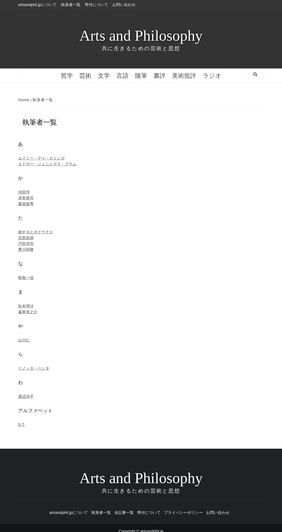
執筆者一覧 (70, 5)
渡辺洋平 (26, 396)
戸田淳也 (26, 244)
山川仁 (24, 340)
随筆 (141, 75)
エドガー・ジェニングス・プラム (47, 164)
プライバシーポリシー (183, 512)
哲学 (67, 75)
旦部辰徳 (26, 238)
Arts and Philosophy (141, 35)
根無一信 (26, 278)
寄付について (96, 5)
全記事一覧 (124, 512)
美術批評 (184, 75)
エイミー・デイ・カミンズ (41, 158)
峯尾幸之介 (28, 312)
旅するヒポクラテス (35, 232)
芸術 (85, 75)
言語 (122, 75)
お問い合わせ (124, 5)
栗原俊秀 (26, 204)
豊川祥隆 (26, 249)
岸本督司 (26, 198)
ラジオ (212, 75)
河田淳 (24, 192)
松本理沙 (26, 306)
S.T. (21, 425)
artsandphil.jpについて (37, 5)
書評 (160, 75)
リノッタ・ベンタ (33, 368)
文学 (104, 75)
